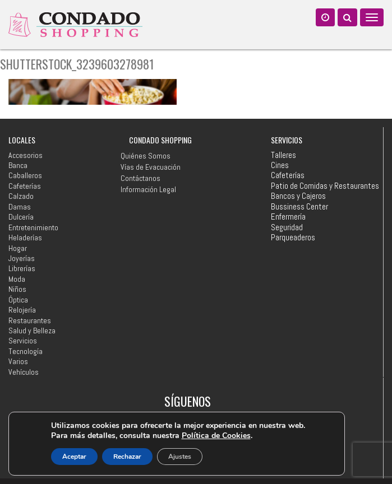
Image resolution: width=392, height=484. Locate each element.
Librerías (21, 268)
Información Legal (148, 189)
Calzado (21, 196)
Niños (17, 289)
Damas (19, 207)
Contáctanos (140, 178)
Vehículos (23, 372)
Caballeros (25, 175)
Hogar (17, 248)
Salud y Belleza (32, 330)
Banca (17, 165)
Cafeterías (24, 186)
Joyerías (21, 258)
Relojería (22, 310)
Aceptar (74, 456)
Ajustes (179, 456)
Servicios (22, 341)
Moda (16, 279)
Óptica (18, 300)
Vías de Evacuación (151, 167)
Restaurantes (29, 320)
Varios (18, 361)
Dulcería (21, 217)
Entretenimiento (33, 227)
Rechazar (127, 456)
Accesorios (25, 155)
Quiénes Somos (145, 156)
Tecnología (25, 351)
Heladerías (25, 237)
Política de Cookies (216, 435)
